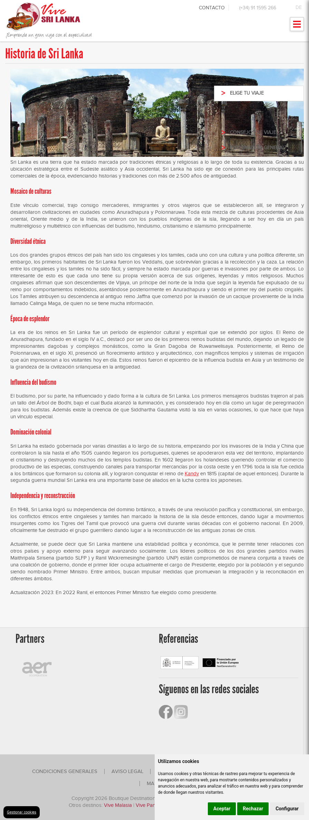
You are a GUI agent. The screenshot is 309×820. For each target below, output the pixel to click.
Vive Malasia (118, 805)
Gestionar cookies (21, 812)
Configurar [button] (287, 808)
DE (299, 7)
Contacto (212, 7)
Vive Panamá (150, 805)
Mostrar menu (297, 26)
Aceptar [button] (222, 808)
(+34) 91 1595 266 (257, 7)
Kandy (192, 473)
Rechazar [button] (253, 808)
